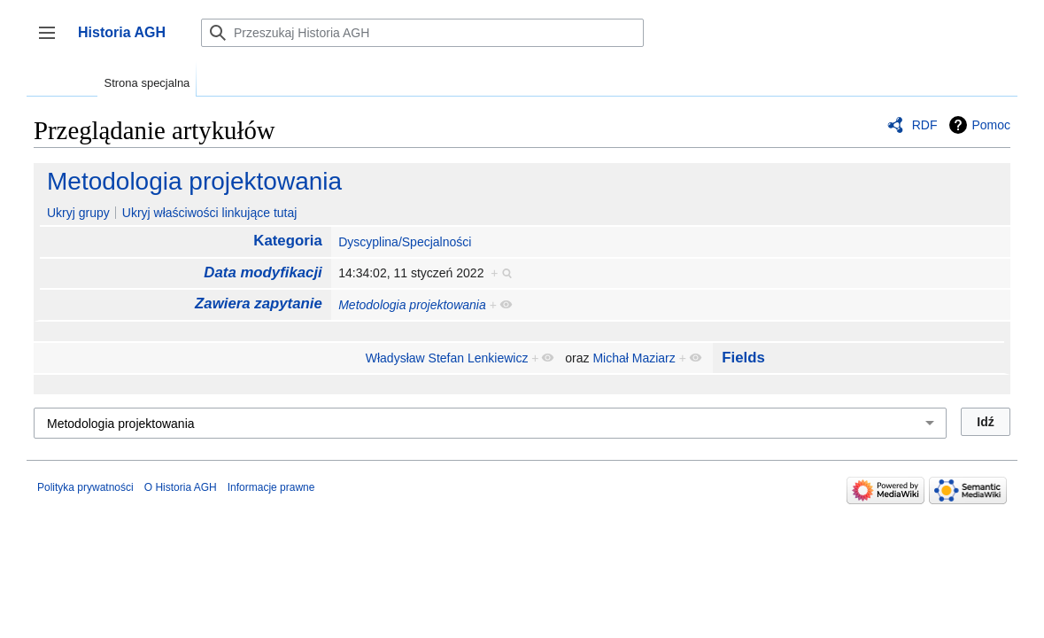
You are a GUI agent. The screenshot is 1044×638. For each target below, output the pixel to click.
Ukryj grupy (78, 213)
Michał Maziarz (633, 358)
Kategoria (287, 240)
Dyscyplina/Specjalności (404, 242)
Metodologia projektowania (194, 181)
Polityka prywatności (85, 487)
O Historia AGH (180, 487)
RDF (925, 125)
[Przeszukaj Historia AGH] (422, 33)
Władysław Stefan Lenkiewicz (447, 358)
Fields (743, 357)
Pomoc (990, 125)
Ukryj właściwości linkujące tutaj (210, 213)
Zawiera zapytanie (258, 303)
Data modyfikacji (262, 272)
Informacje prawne (271, 487)
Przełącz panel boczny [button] (52, 41)
